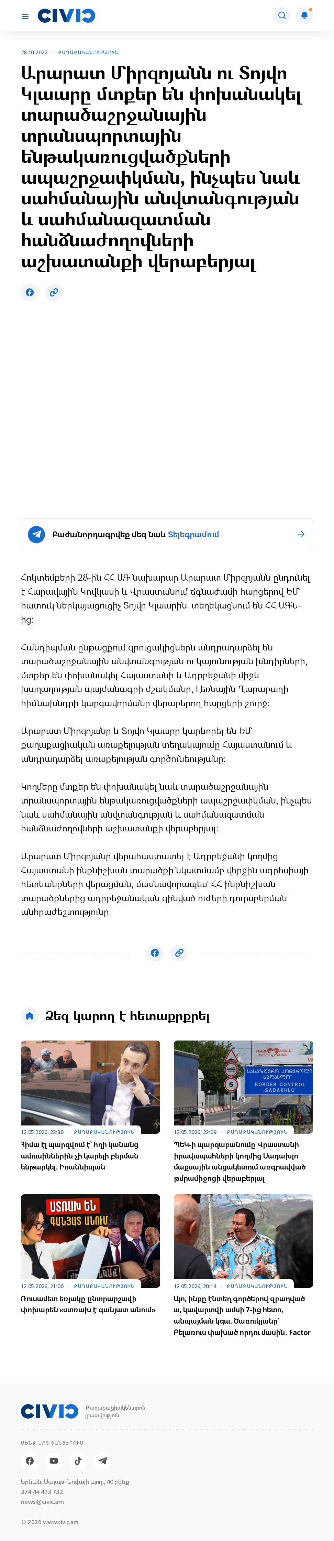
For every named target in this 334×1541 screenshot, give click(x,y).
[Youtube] (54, 1461)
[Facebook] (29, 1461)
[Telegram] (102, 1461)
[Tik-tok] (78, 1461)
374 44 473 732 (42, 1492)
